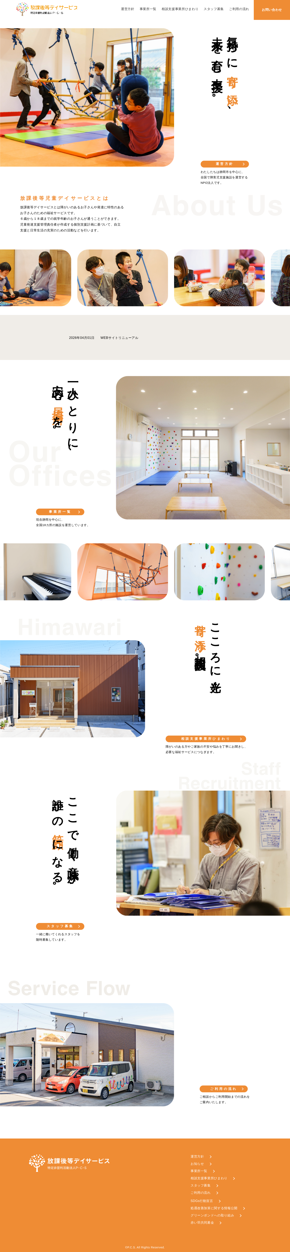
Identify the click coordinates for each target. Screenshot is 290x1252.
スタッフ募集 (214, 9)
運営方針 (127, 9)
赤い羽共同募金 (202, 1222)
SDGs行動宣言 (202, 1201)
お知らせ (197, 1163)
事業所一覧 (148, 9)
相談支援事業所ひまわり (180, 9)
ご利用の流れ (239, 9)
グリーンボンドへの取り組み (212, 1215)
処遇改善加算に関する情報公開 (214, 1208)
